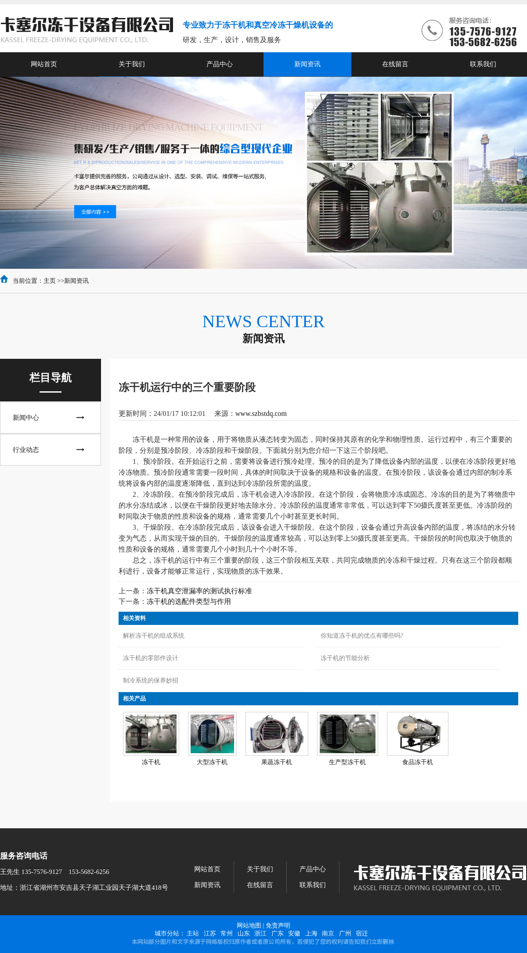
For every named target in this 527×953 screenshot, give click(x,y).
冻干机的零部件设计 (150, 658)
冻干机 (151, 762)
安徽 (294, 933)
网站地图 (249, 925)
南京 (328, 933)
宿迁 (362, 933)
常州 (226, 933)
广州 (345, 933)
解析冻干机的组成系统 (153, 635)
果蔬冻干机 (276, 762)
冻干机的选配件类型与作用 (189, 601)
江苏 (210, 933)
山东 (244, 933)
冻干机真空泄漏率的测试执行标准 (199, 591)
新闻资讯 (76, 281)
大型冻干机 (212, 762)
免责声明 (278, 925)
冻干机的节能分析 (345, 658)
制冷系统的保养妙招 (150, 680)
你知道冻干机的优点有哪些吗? (362, 635)
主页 (49, 281)
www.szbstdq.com (261, 413)
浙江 (260, 933)
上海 (311, 933)
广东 (277, 933)
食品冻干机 (417, 762)
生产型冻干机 (347, 762)
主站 (193, 933)
